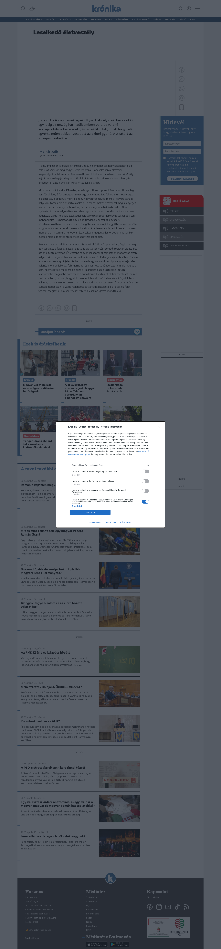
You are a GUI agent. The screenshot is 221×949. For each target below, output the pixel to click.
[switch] (145, 471)
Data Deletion (94, 522)
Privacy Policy (126, 522)
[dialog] (110, 474)
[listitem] (110, 465)
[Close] (159, 427)
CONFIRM (90, 512)
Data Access (110, 522)
